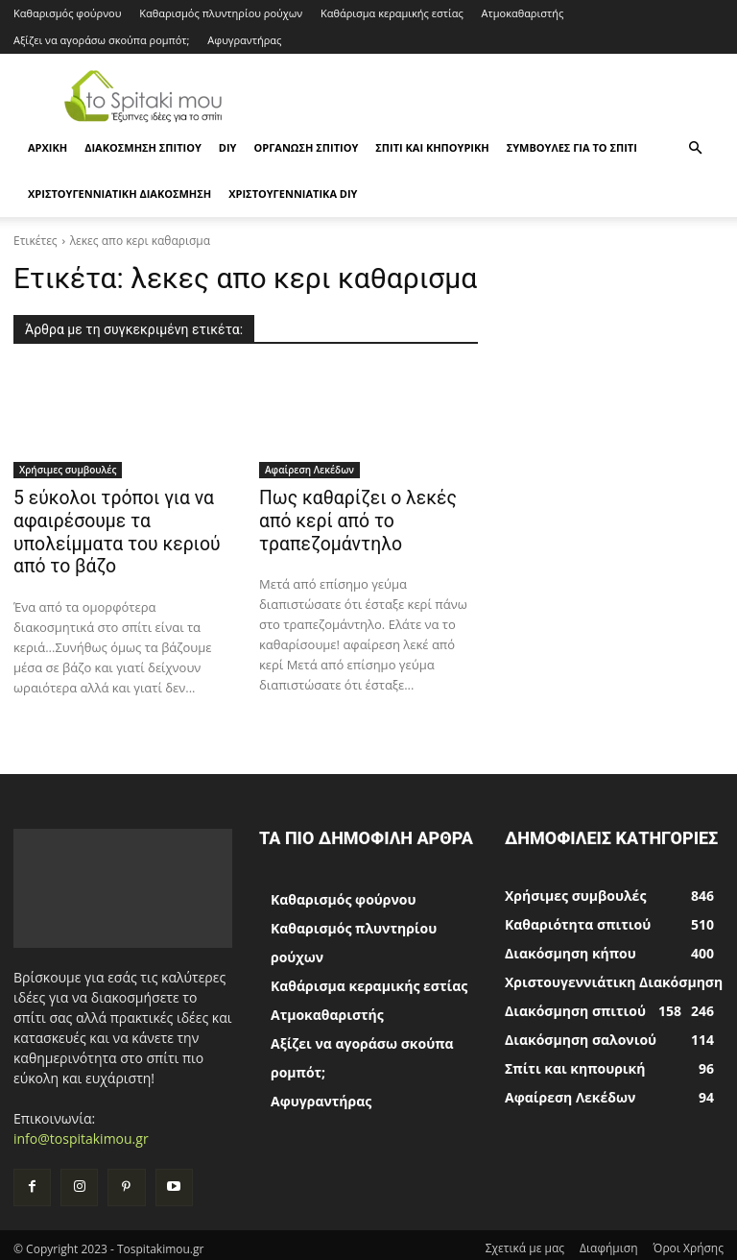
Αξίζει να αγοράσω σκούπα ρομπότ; (101, 40)
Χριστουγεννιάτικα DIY (292, 193)
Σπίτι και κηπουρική (431, 147)
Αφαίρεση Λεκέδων (309, 469)
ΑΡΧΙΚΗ (47, 147)
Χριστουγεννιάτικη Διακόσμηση (119, 193)
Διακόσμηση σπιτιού (143, 147)
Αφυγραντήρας (244, 40)
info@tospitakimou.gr (81, 1132)
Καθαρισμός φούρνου (67, 13)
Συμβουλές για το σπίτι (572, 147)
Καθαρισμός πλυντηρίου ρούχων (220, 13)
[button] (695, 148)
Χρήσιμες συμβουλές (67, 469)
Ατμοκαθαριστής (523, 13)
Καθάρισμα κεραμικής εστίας (392, 13)
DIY (228, 147)
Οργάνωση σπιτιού (305, 147)
